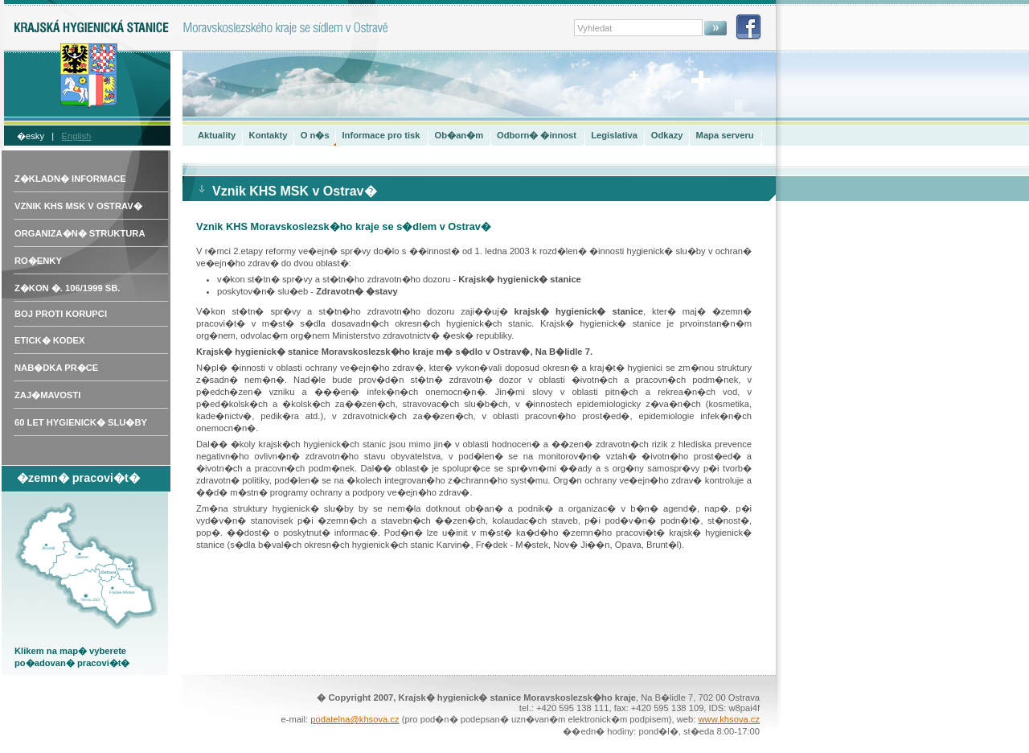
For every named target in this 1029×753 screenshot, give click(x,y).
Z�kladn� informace (70, 178)
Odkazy (667, 135)
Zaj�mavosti (47, 395)
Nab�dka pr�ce (56, 367)
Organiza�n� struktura (79, 233)
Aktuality (217, 135)
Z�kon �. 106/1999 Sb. (67, 288)
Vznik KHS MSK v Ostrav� (78, 206)
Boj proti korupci (60, 314)
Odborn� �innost (536, 135)
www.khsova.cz (729, 719)
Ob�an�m (459, 135)
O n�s (315, 135)
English (77, 136)
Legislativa (614, 135)
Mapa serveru (725, 135)
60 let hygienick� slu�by (80, 422)
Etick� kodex (49, 340)
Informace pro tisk (381, 135)
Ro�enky (38, 260)
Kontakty (268, 135)
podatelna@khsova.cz (354, 719)
